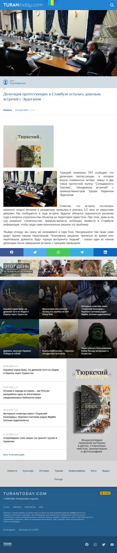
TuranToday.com (23, 5)
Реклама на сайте (29, 530)
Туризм (59, 470)
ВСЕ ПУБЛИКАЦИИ (13, 455)
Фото (94, 470)
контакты (30, 507)
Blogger (16, 522)
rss (41, 507)
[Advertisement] (28, 146)
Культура (28, 470)
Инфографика (77, 470)
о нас (6, 507)
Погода (58, 479)
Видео (106, 470)
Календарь (9, 530)
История (44, 470)
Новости (12, 470)
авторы (17, 507)
